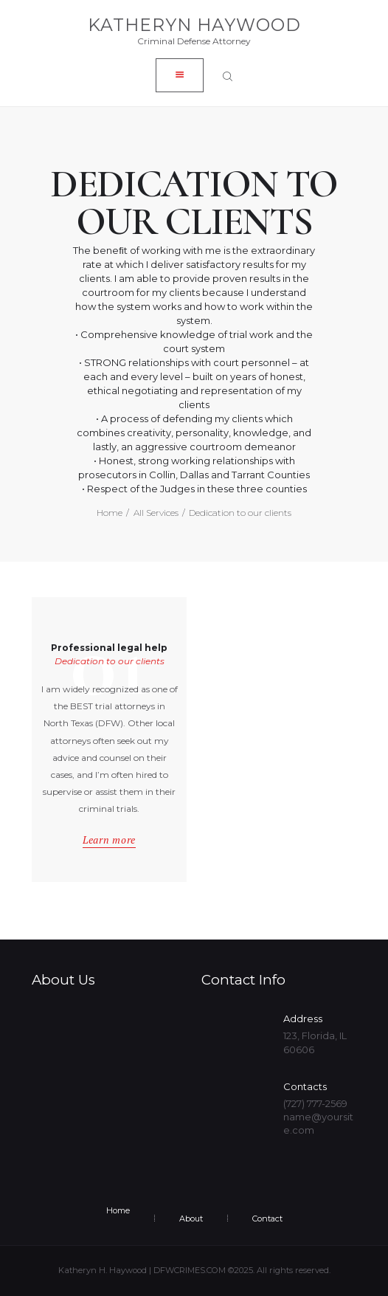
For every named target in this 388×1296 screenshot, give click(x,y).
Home (109, 512)
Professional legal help (109, 649)
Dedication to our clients (109, 660)
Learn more (109, 840)
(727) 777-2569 (315, 1103)
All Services (156, 512)
